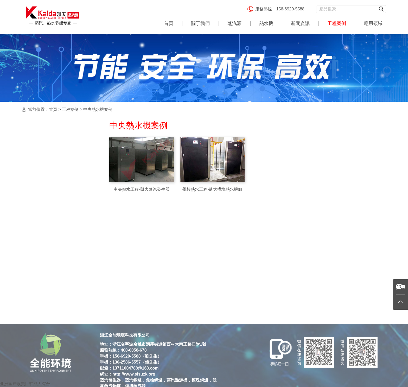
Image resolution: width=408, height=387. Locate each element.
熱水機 (266, 23)
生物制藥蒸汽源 (49, 269)
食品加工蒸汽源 (49, 217)
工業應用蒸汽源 (49, 186)
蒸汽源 (234, 23)
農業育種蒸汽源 (49, 248)
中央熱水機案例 (97, 109)
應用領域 (373, 23)
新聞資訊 (300, 23)
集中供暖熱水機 (49, 155)
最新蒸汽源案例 (49, 144)
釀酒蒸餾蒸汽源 (49, 206)
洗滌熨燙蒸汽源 (49, 196)
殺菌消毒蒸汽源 (49, 227)
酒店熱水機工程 (49, 238)
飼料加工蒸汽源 (49, 258)
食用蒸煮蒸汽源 (49, 165)
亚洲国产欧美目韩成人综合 (25, 384)
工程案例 (336, 23)
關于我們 (200, 23)
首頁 (168, 23)
